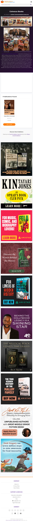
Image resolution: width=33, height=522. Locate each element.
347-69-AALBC (16, 502)
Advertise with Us (16, 497)
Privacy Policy (16, 486)
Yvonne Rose (12, 51)
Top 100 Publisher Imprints (15, 134)
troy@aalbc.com (16, 500)
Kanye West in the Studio (9, 116)
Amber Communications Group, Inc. (20, 14)
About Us (16, 484)
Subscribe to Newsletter (16, 495)
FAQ (16, 498)
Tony (3, 51)
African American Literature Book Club (13, 520)
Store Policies (16, 487)
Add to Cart (9, 124)
